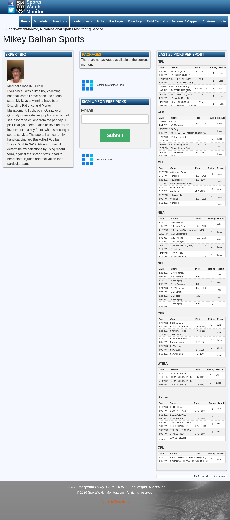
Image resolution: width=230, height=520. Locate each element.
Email (87, 110)
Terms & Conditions (115, 501)
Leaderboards (82, 21)
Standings (59, 21)
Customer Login (214, 21)
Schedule (41, 21)
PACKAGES (91, 54)
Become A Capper (185, 21)
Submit (115, 135)
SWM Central (155, 21)
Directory (135, 21)
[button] (11, 3)
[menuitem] (25, 21)
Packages (116, 21)
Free (24, 21)
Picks (101, 21)
